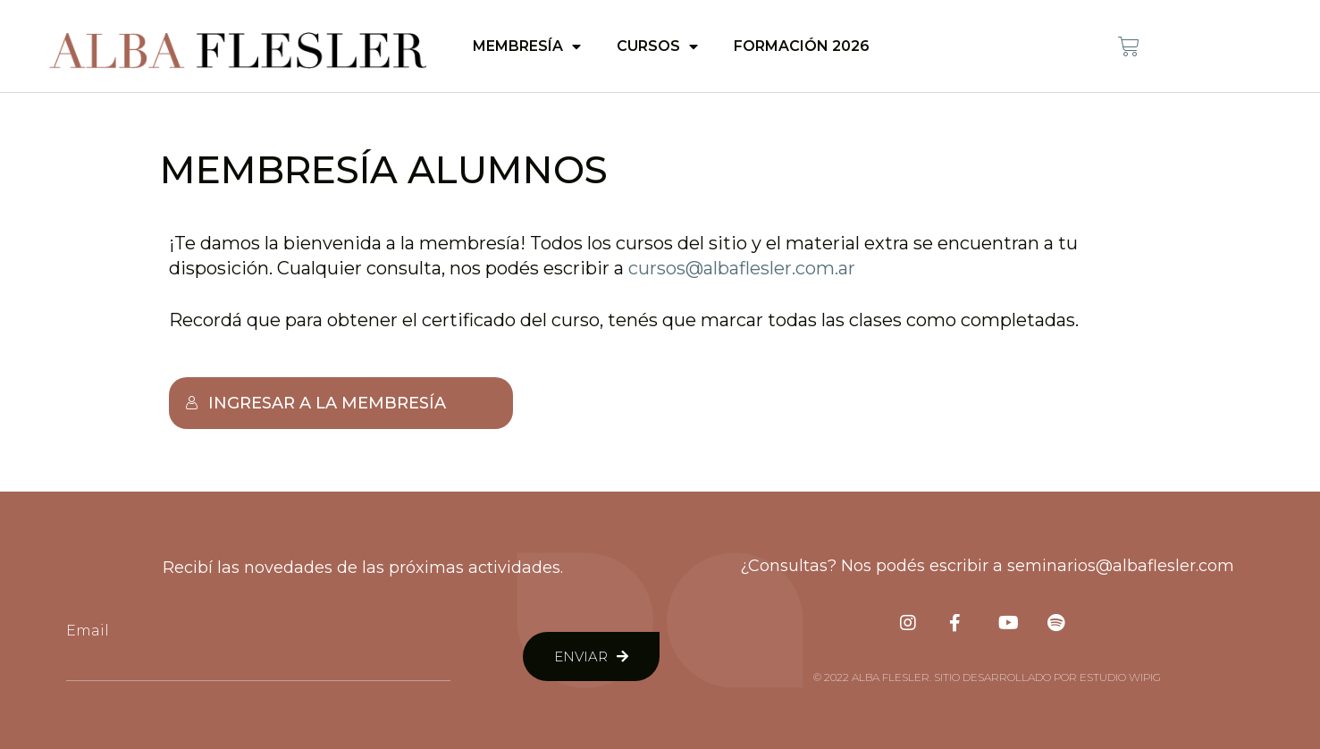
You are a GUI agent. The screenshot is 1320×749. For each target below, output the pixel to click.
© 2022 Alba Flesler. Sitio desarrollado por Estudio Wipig (987, 677)
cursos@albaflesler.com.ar (741, 268)
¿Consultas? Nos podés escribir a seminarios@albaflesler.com (987, 566)
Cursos (657, 46)
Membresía (527, 46)
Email (87, 630)
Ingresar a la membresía (315, 403)
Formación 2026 (802, 46)
